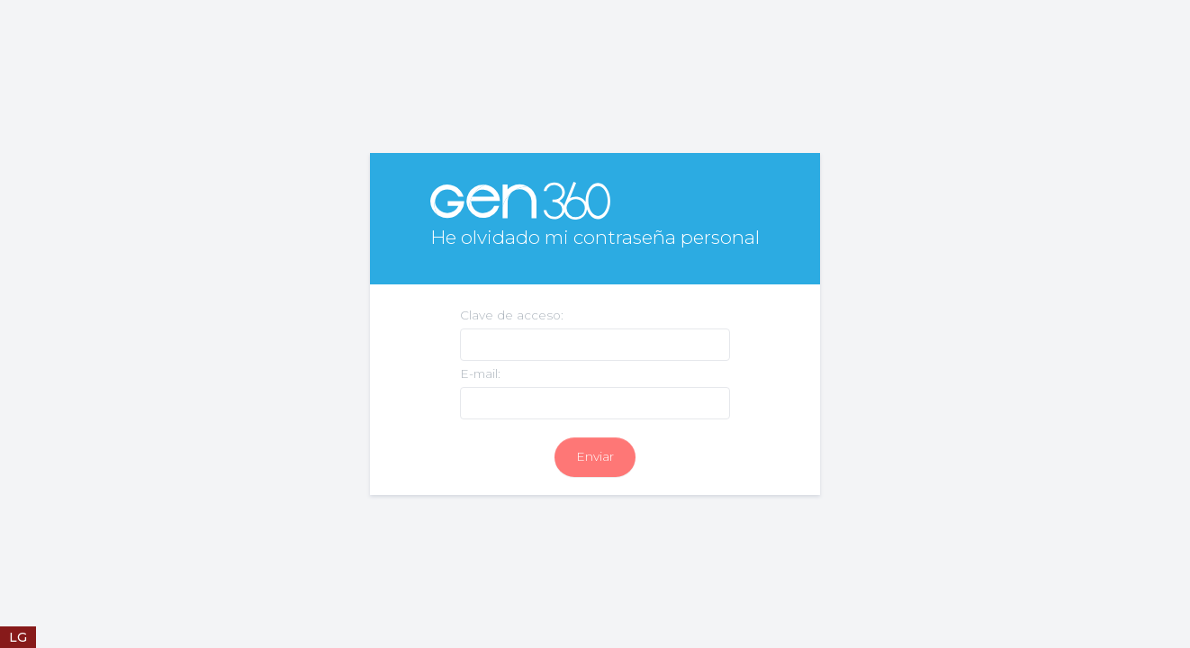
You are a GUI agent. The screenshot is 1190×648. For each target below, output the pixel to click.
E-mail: (480, 373)
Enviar (595, 456)
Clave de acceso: (511, 315)
